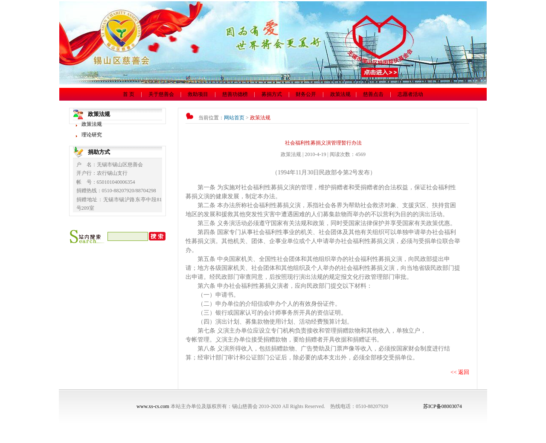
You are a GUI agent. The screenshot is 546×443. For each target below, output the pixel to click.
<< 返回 (459, 372)
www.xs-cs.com (152, 406)
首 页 (128, 94)
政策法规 (340, 94)
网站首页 (234, 118)
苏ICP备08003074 (442, 406)
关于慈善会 (161, 94)
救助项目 (198, 94)
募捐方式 (271, 94)
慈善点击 (373, 94)
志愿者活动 (410, 94)
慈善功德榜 (235, 94)
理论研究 (91, 135)
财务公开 (306, 94)
